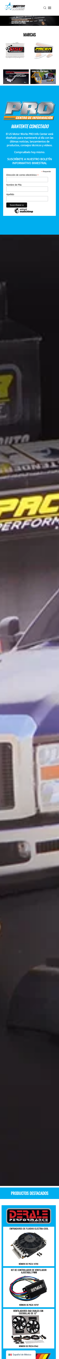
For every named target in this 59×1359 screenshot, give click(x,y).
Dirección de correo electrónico (22, 175)
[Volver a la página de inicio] (15, 8)
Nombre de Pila (14, 185)
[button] (44, 8)
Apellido (10, 194)
